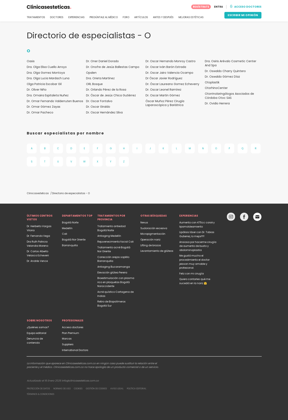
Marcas (67, 338)
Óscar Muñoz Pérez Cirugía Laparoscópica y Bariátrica (165, 103)
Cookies (78, 388)
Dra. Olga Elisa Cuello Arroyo (47, 67)
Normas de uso (62, 388)
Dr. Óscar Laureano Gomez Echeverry (172, 84)
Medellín (67, 228)
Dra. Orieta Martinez (100, 78)
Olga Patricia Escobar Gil (44, 84)
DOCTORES (56, 17)
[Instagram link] (231, 218)
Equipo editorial (36, 333)
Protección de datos (38, 388)
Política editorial (136, 388)
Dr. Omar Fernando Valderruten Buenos (55, 101)
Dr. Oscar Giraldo (98, 107)
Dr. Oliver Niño (37, 90)
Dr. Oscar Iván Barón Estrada (166, 67)
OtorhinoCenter (216, 88)
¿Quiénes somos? (38, 327)
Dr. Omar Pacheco (40, 112)
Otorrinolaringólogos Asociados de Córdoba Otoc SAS (229, 96)
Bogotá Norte (70, 222)
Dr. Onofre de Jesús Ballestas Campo (112, 67)
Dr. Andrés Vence (37, 261)
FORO (126, 17)
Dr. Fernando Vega (38, 236)
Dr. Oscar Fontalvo (99, 101)
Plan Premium (70, 333)
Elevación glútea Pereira (112, 272)
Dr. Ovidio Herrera (217, 103)
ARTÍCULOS (141, 17)
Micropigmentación (152, 234)
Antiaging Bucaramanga (113, 266)
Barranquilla (70, 245)
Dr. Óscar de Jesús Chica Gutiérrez (111, 95)
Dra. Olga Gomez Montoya (46, 73)
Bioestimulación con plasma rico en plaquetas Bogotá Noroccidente (115, 282)
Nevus (144, 222)
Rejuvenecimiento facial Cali (115, 241)
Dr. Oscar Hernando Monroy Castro (171, 61)
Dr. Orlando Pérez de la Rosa (106, 90)
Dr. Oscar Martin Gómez (163, 95)
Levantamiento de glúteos (156, 251)
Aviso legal (117, 388)
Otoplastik (212, 82)
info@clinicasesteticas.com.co (80, 380)
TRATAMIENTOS (36, 17)
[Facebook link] (244, 218)
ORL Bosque (94, 84)
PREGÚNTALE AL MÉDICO (104, 17)
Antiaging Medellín (109, 236)
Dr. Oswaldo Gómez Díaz (222, 77)
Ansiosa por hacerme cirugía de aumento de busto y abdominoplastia (197, 246)
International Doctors (75, 350)
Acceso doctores (72, 327)
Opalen (91, 73)
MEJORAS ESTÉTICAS (191, 17)
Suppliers (67, 344)
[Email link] (257, 217)
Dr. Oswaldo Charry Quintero (225, 71)
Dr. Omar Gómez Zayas (43, 107)
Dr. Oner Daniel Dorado (102, 61)
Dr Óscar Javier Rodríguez (164, 78)
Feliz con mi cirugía (191, 273)
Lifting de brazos (150, 245)
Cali (64, 234)
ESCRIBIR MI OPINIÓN (243, 15)
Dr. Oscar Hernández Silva (104, 112)
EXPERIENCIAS (76, 17)
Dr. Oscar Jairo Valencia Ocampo (169, 73)
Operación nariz (150, 239)
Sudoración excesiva (153, 228)
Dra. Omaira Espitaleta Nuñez (48, 95)
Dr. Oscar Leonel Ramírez (163, 90)
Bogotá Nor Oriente (73, 239)
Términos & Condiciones (40, 394)
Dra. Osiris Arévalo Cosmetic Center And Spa (230, 63)
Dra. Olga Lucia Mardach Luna (48, 78)
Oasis (31, 61)
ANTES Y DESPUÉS (163, 17)
